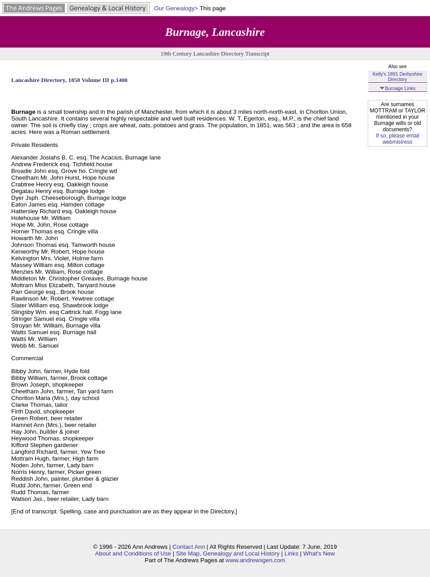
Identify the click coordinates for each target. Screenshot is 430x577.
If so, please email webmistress (397, 139)
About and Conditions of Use (133, 553)
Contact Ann (188, 546)
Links (291, 553)
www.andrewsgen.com (255, 560)
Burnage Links (397, 88)
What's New (319, 553)
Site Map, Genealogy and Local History (228, 553)
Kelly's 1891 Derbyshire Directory (398, 76)
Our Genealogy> (176, 8)
